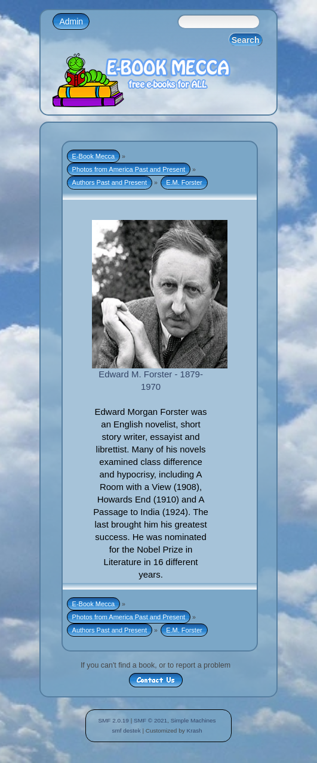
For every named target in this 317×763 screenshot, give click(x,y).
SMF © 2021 (150, 720)
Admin (71, 21)
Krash (194, 730)
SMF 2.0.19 (113, 720)
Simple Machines (193, 720)
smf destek (126, 730)
